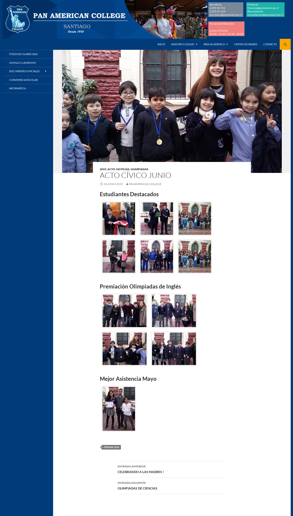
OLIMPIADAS (139, 169)
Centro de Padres (245, 44)
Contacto (270, 44)
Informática (17, 88)
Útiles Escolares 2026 (23, 54)
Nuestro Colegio (182, 44)
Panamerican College (145, 184)
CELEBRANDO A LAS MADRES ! (172, 469)
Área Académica (214, 44)
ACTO (111, 169)
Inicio (161, 44)
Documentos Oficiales (24, 71)
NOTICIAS (123, 169)
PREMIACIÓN (111, 447)
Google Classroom (22, 62)
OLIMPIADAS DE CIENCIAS (172, 485)
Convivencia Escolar (23, 79)
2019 (103, 169)
